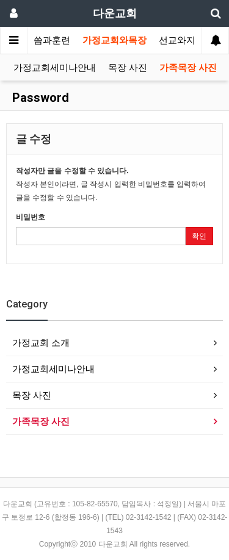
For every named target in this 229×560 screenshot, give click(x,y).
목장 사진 (127, 67)
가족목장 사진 (188, 67)
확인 (199, 236)
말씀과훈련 (47, 40)
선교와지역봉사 (191, 40)
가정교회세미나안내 (54, 67)
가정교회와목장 (114, 40)
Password (39, 97)
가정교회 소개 (41, 342)
